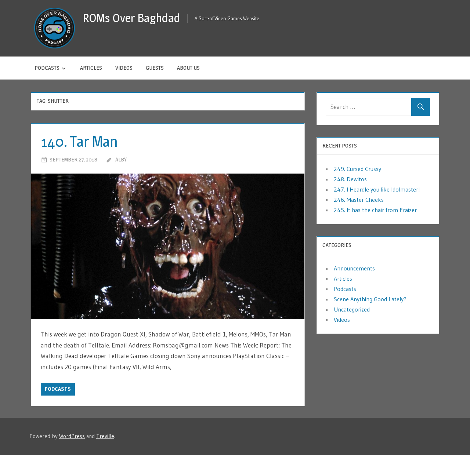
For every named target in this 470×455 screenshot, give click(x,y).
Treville (105, 436)
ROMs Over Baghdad (131, 18)
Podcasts (47, 67)
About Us (188, 67)
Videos (124, 67)
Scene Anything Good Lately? (370, 299)
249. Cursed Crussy (357, 168)
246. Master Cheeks (359, 199)
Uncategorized (352, 309)
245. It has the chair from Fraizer (375, 210)
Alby (121, 159)
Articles (91, 67)
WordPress (72, 436)
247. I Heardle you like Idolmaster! (377, 189)
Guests (155, 67)
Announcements (354, 268)
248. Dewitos (350, 179)
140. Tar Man (79, 141)
